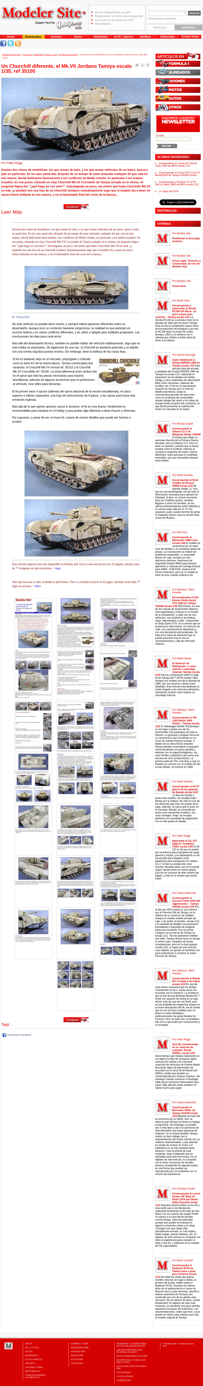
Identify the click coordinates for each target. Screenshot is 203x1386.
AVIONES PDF (78, 1351)
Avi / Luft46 (32, 1347)
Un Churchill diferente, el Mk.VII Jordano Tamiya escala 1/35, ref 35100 (66, 68)
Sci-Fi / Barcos (33, 1359)
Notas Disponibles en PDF (132, 1356)
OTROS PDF (77, 1363)
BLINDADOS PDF (80, 1347)
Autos (29, 1351)
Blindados (39, 55)
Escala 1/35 (51, 55)
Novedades (123, 1372)
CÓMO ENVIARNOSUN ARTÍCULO (35, 1376)
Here (38, 586)
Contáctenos (125, 1376)
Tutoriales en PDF (68, 55)
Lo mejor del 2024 (169, 191)
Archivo (30, 1363)
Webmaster (124, 1380)
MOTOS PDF (77, 1355)
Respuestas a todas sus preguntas (131, 1361)
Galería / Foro (34, 1367)
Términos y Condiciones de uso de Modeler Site (131, 1344)
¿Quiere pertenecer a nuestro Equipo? (130, 1350)
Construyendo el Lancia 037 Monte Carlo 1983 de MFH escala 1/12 (176, 164)
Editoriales (32, 1371)
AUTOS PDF (77, 1359)
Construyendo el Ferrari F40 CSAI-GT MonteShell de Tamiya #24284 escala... (178, 174)
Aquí (58, 568)
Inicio (28, 1343)
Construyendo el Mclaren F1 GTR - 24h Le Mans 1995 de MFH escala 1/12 (177, 183)
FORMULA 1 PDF (79, 1343)
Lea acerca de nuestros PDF (131, 1367)
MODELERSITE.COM (11, 55)
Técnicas (27, 55)
